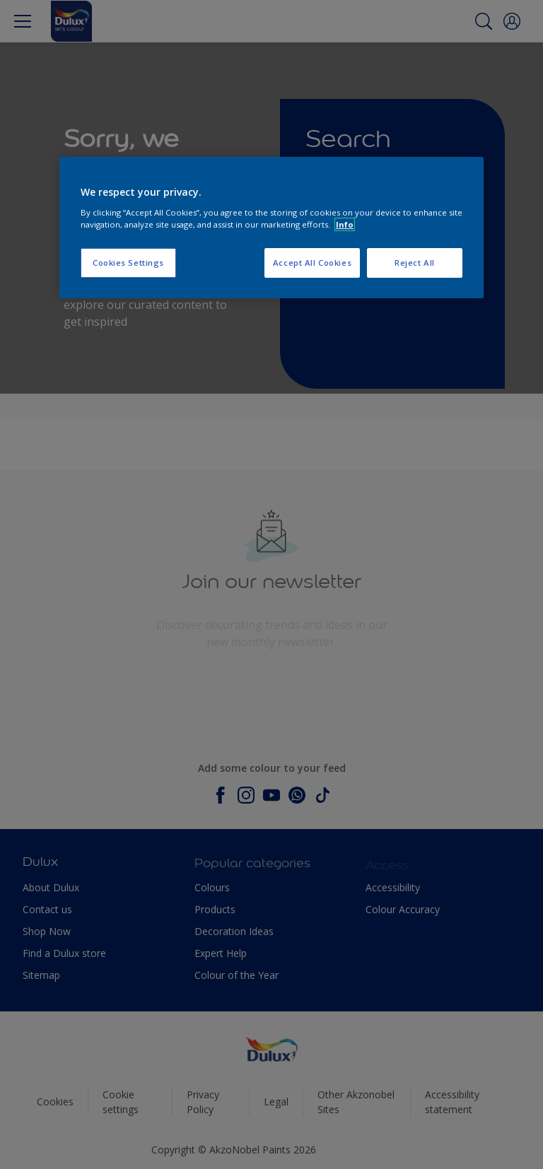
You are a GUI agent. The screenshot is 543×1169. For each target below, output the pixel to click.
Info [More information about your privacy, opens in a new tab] (345, 224)
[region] (271, 227)
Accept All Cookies (312, 262)
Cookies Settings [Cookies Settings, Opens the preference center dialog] (128, 262)
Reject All (415, 262)
